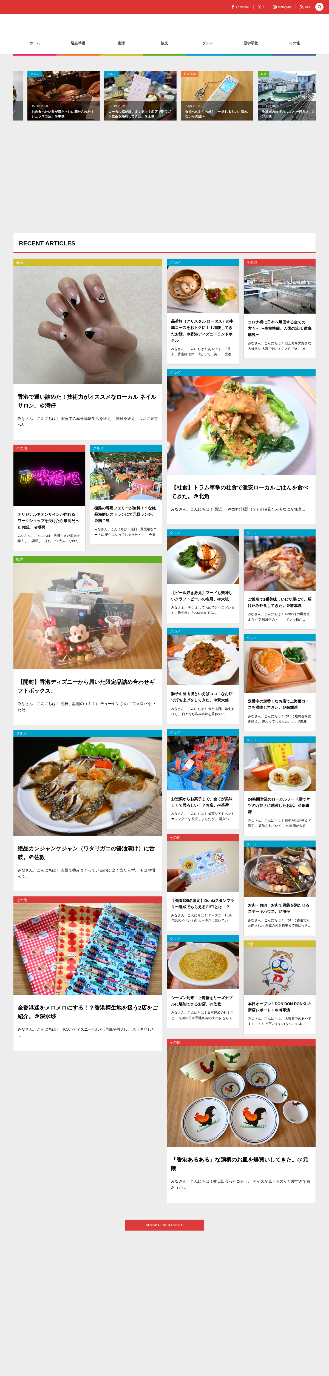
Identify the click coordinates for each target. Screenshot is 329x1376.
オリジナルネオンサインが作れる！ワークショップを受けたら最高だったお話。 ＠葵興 (48, 525)
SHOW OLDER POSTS (169, 1225)
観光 (172, 74)
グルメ (175, 267)
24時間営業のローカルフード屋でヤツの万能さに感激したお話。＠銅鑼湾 (279, 810)
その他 (251, 267)
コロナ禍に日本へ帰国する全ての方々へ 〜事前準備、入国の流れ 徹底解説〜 (279, 333)
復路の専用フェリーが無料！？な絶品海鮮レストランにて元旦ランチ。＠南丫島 (125, 519)
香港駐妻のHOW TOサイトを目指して (71, 30)
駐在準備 (99, 74)
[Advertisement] (164, 183)
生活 (249, 74)
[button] (319, 7)
